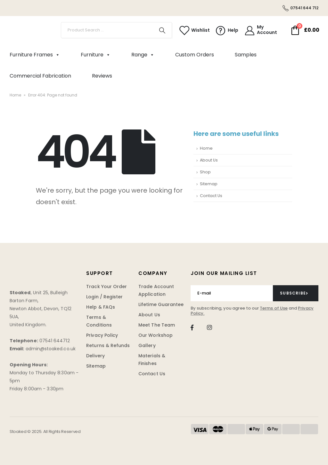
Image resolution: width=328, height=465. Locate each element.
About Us (209, 160)
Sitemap (208, 184)
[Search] (162, 30)
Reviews (102, 75)
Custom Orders (194, 54)
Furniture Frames (35, 54)
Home (15, 95)
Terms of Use (274, 308)
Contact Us (211, 195)
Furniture (96, 54)
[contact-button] (295, 293)
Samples (246, 54)
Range (142, 54)
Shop (205, 172)
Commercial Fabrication (40, 75)
